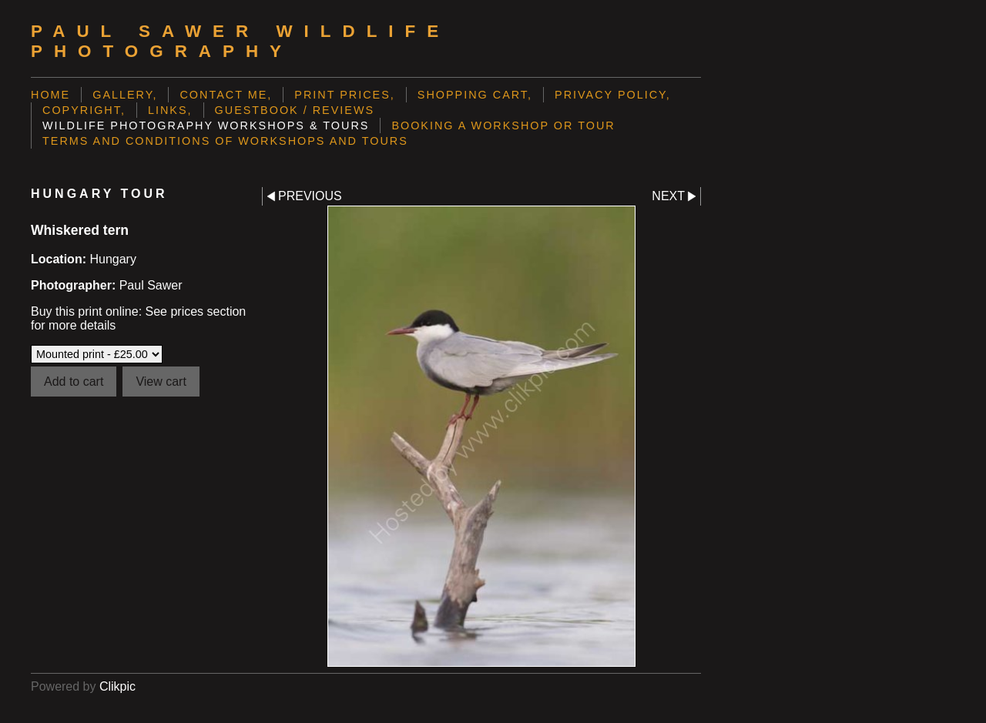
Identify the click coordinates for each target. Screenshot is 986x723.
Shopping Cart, (475, 95)
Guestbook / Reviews (295, 110)
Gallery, (124, 95)
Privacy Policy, (613, 95)
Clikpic (117, 686)
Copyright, (84, 110)
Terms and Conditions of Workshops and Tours (225, 141)
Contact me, (225, 95)
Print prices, (344, 95)
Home (50, 95)
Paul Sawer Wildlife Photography (240, 41)
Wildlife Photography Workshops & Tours (205, 125)
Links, (170, 110)
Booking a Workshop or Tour (503, 125)
